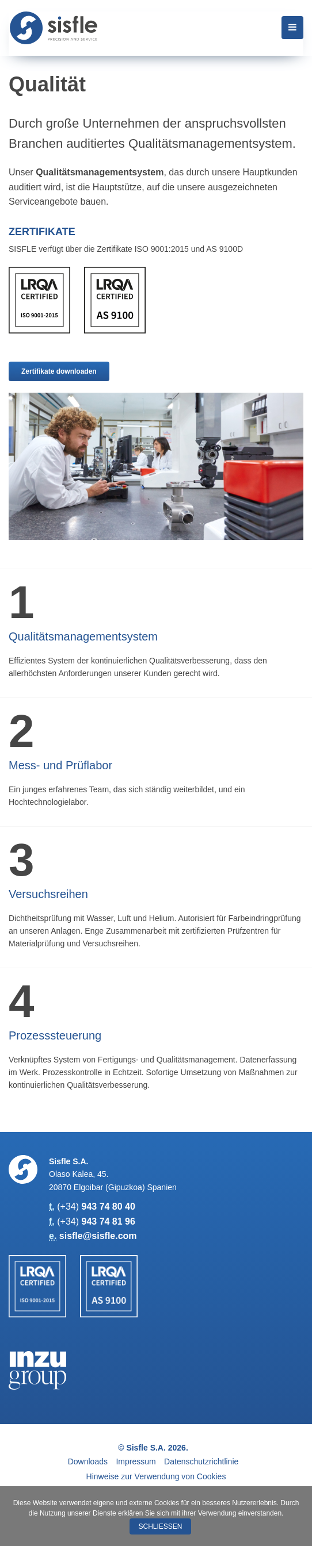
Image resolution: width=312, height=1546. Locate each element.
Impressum (135, 1461)
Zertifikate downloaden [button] (59, 371)
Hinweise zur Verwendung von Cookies (156, 1476)
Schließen (160, 1526)
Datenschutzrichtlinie (201, 1461)
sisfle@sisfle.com (98, 1236)
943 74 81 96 (108, 1221)
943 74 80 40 (108, 1206)
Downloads (88, 1461)
